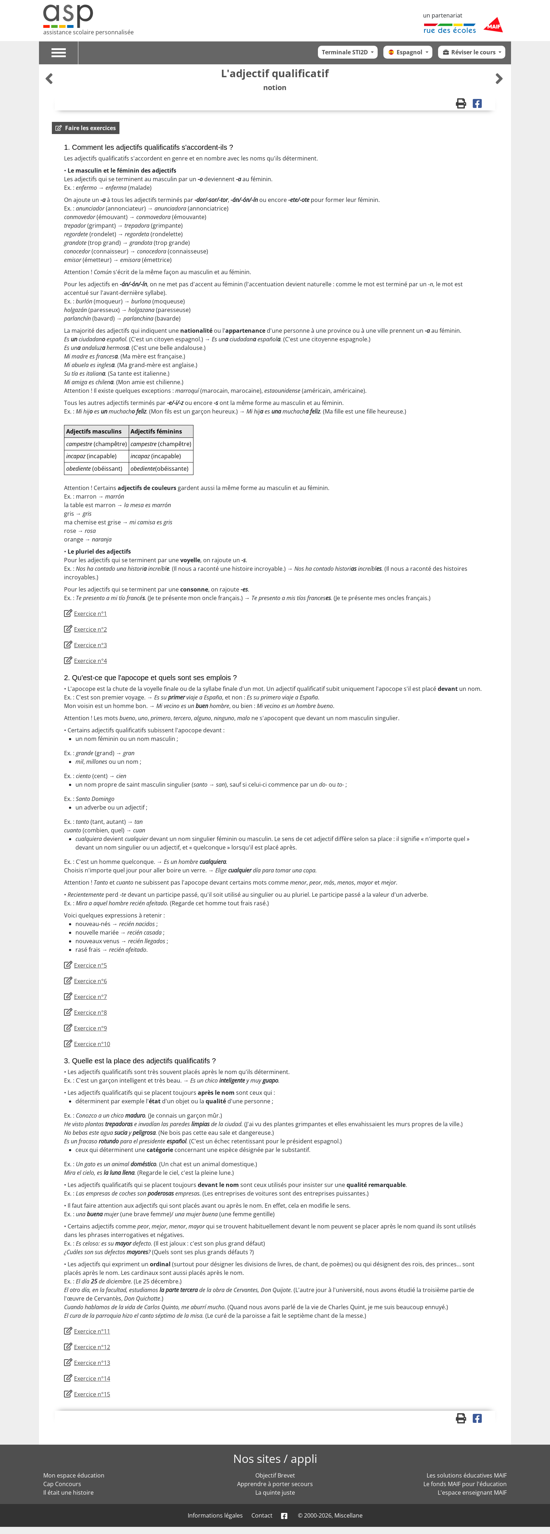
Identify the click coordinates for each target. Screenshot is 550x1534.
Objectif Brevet (275, 1475)
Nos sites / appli (275, 1458)
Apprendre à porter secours (275, 1484)
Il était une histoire (68, 1492)
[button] (85, 128)
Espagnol (405, 52)
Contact (261, 1515)
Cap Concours (62, 1484)
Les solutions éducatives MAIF (467, 1475)
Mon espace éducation (73, 1475)
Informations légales (215, 1515)
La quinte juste (275, 1492)
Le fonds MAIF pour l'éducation (465, 1484)
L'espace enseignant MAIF (472, 1492)
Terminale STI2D (345, 52)
